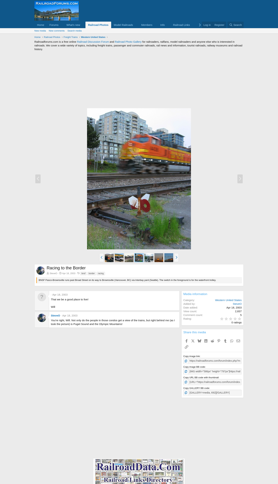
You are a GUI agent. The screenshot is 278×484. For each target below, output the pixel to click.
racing (101, 273)
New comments (57, 30)
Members (146, 24)
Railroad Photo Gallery (128, 41)
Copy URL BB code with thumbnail (201, 377)
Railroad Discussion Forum (93, 41)
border (92, 273)
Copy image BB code (194, 366)
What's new (73, 24)
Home (40, 24)
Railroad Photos (98, 24)
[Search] (235, 25)
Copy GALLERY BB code (196, 387)
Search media (75, 30)
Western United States (228, 300)
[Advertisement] (139, 79)
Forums (54, 24)
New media (40, 30)
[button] (61, 25)
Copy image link (191, 356)
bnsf (83, 273)
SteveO (53, 273)
